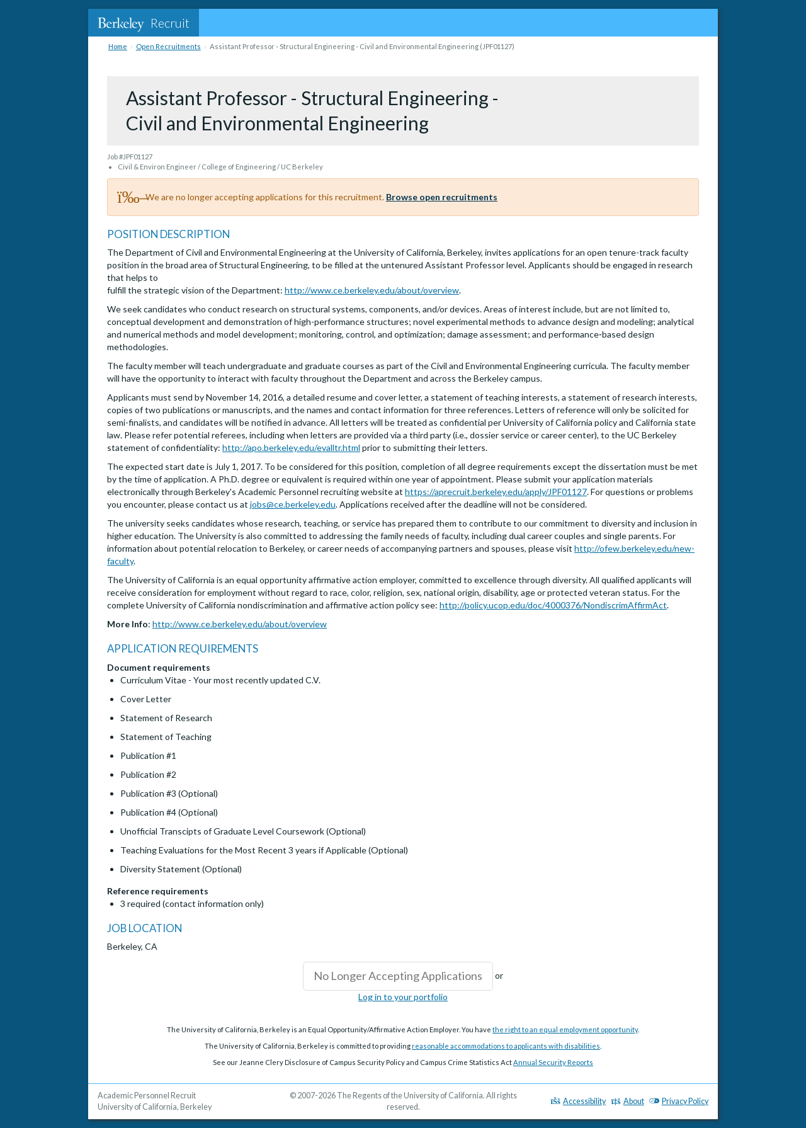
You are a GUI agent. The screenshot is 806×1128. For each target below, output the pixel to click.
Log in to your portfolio (403, 996)
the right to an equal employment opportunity (565, 1029)
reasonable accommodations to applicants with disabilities (506, 1046)
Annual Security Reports (553, 1062)
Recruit (144, 23)
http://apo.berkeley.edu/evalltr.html (291, 447)
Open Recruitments (168, 46)
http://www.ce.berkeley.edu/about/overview (372, 290)
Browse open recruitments (441, 196)
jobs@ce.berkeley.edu (293, 504)
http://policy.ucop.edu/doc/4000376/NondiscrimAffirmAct (553, 605)
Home (117, 46)
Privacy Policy (678, 1101)
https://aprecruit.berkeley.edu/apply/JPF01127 (496, 491)
